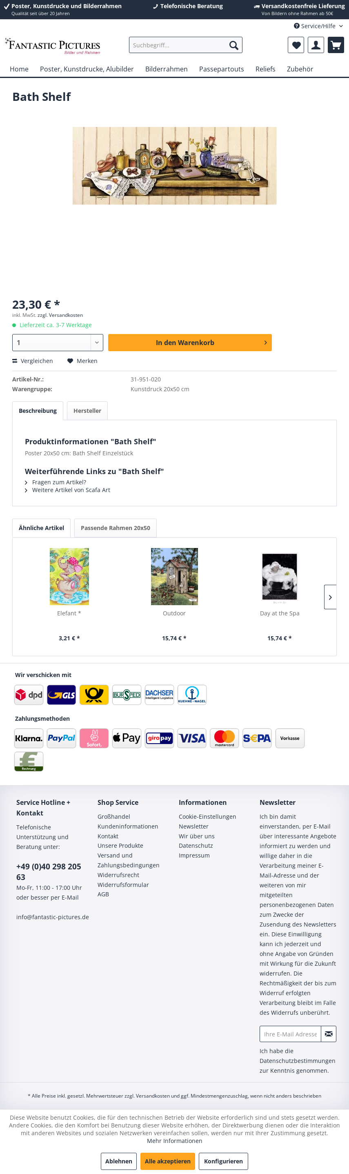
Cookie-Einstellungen (207, 816)
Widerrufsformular (123, 885)
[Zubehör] (300, 69)
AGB (103, 894)
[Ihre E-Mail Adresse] (290, 1034)
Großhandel (114, 816)
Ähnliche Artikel (41, 528)
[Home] (19, 69)
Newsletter (194, 826)
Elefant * (69, 613)
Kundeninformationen (128, 826)
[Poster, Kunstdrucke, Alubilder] (87, 69)
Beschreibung (38, 410)
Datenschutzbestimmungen (298, 1061)
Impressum (194, 855)
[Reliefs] (265, 69)
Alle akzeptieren (168, 1161)
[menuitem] (185, 45)
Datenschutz (196, 845)
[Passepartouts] (221, 69)
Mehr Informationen (174, 1141)
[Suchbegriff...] (185, 45)
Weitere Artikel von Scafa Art (67, 490)
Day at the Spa (280, 613)
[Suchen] (233, 45)
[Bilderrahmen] (166, 69)
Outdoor (174, 613)
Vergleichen (32, 361)
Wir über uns (197, 836)
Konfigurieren (223, 1161)
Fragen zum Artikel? (55, 482)
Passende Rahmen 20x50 (115, 528)
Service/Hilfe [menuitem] (315, 26)
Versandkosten (153, 1095)
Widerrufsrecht (118, 875)
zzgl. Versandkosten (60, 315)
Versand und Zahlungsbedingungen (129, 860)
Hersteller (87, 410)
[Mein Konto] (316, 45)
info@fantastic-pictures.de (52, 917)
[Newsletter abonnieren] (328, 1034)
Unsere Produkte (120, 845)
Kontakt (108, 836)
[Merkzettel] (296, 45)
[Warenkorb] (336, 45)
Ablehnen (118, 1161)
